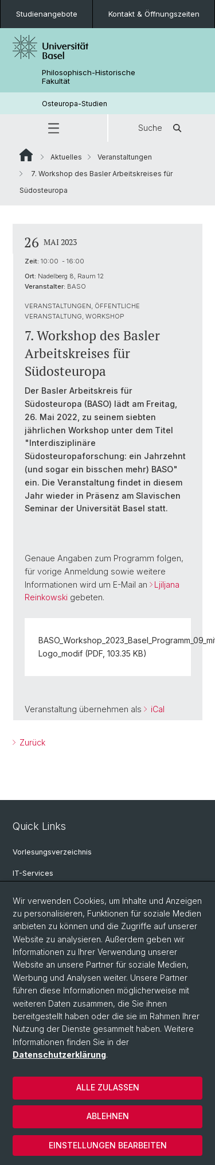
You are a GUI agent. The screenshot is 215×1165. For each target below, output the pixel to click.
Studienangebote (46, 13)
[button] (53, 128)
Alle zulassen (107, 1087)
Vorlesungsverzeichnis (52, 852)
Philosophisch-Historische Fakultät (88, 77)
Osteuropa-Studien (74, 103)
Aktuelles (66, 157)
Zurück (31, 743)
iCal (156, 709)
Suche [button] (161, 128)
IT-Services (33, 873)
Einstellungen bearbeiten (108, 1145)
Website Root (26, 155)
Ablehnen (108, 1116)
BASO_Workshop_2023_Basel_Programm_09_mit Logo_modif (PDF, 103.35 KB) (111, 646)
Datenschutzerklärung (59, 1054)
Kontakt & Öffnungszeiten (154, 13)
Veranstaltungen (124, 157)
